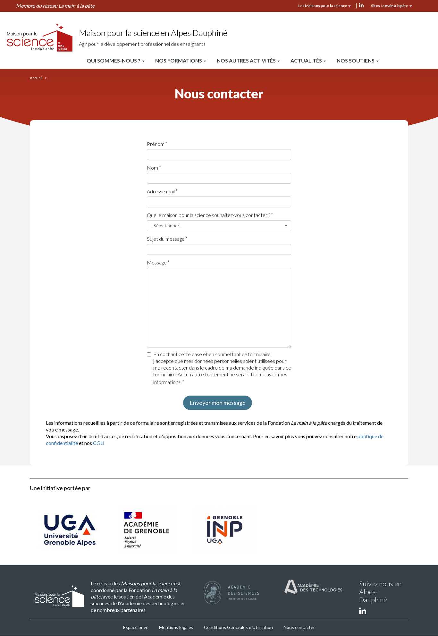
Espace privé (135, 627)
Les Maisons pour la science (324, 5)
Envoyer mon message (218, 402)
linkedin (361, 5)
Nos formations (180, 60)
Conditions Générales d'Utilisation (238, 627)
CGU (98, 443)
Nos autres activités (248, 60)
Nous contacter (299, 627)
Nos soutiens (358, 60)
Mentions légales (176, 627)
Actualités (308, 60)
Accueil (36, 77)
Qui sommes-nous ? (116, 60)
